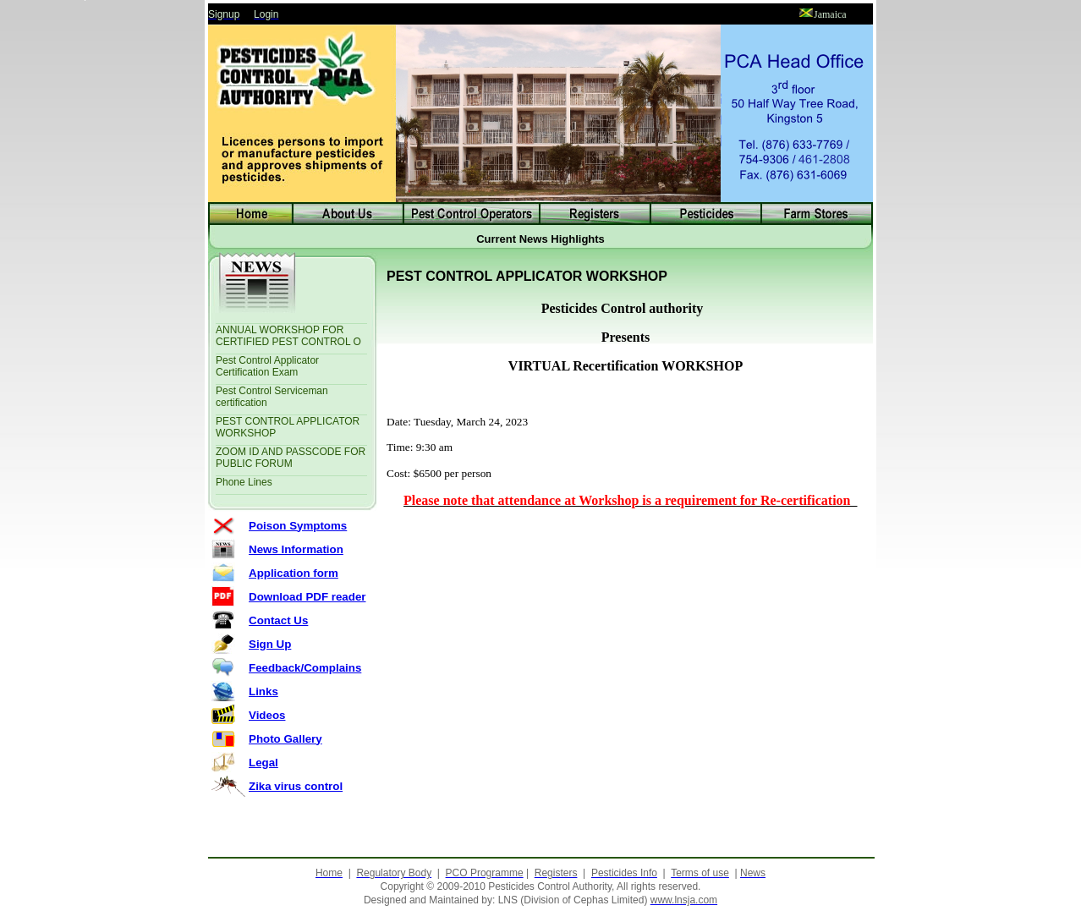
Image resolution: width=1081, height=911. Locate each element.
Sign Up (270, 644)
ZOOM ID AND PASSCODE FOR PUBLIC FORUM (290, 457)
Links (263, 691)
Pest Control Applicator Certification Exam (267, 366)
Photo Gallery (285, 739)
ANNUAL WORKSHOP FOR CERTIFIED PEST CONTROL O (288, 336)
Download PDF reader (307, 596)
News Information (296, 549)
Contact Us (278, 620)
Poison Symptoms (298, 525)
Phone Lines (244, 482)
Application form (293, 573)
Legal (263, 762)
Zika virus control (296, 786)
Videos (267, 715)
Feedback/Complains (305, 667)
